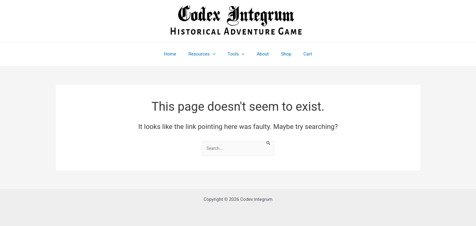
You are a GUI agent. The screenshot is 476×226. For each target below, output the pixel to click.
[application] (217, 54)
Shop (281, 54)
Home (178, 54)
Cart (300, 54)
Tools (237, 54)
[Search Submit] (271, 143)
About (261, 54)
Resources (206, 54)
